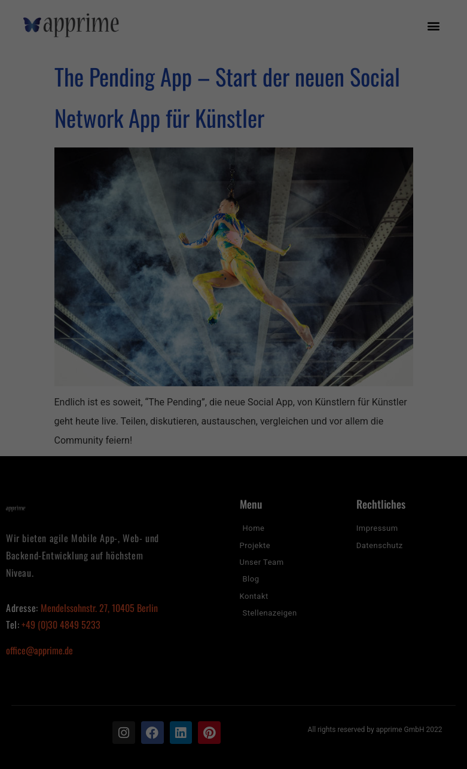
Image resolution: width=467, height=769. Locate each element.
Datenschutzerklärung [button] (238, 751)
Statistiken (219, 620)
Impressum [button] (291, 751)
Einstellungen (103, 593)
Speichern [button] (233, 696)
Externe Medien (326, 620)
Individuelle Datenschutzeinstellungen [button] (233, 736)
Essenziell (122, 620)
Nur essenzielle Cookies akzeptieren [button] (233, 721)
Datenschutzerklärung (157, 581)
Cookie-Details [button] (181, 751)
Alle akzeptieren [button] (234, 660)
